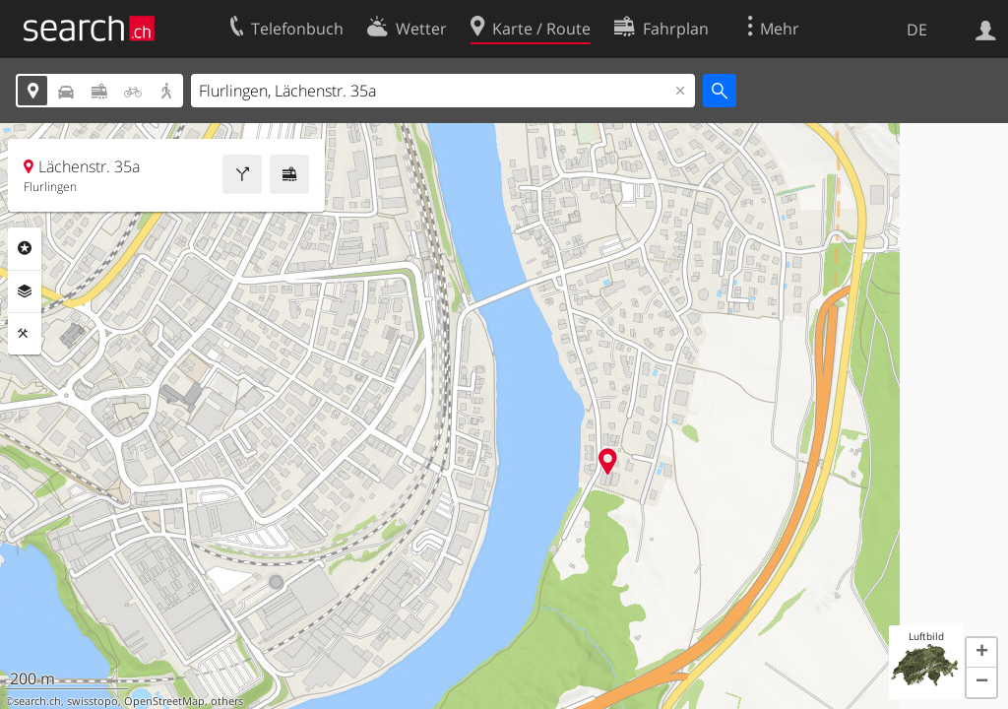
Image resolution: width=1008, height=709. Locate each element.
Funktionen (24, 333)
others (227, 701)
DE (917, 29)
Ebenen (24, 291)
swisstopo (92, 701)
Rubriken (24, 248)
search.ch (37, 701)
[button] (981, 653)
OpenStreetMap (164, 701)
